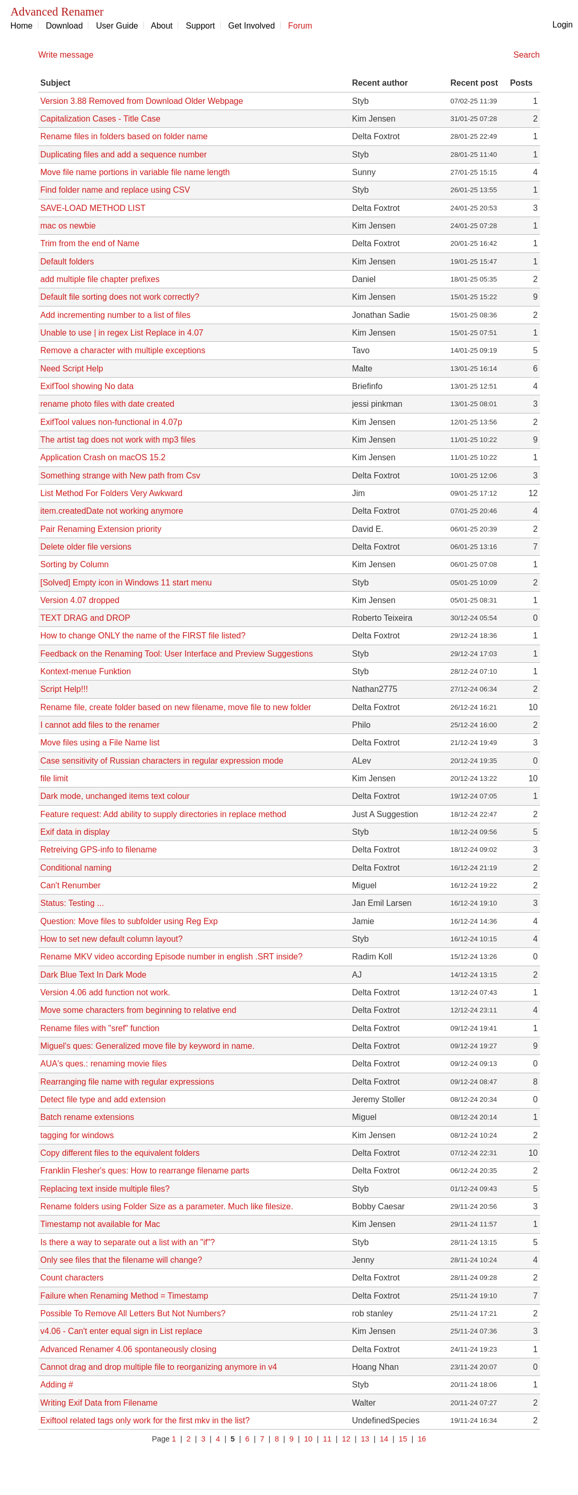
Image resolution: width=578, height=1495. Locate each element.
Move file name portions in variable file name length (135, 172)
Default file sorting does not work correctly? (120, 296)
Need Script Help (72, 368)
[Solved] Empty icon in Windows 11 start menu (126, 582)
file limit (54, 778)
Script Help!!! (64, 689)
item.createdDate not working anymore (112, 510)
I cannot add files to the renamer (100, 724)
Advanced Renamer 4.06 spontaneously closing (129, 1349)
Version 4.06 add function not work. (105, 992)
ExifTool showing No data (87, 386)
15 (403, 1439)
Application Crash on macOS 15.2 (103, 457)
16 (421, 1439)
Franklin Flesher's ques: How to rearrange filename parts (145, 1170)
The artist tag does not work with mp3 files (118, 439)
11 (327, 1439)
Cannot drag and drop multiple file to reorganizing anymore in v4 (159, 1367)
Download (64, 25)
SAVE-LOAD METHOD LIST (93, 208)
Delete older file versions (86, 546)
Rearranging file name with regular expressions (127, 1081)
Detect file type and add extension (103, 1099)
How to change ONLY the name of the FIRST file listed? (143, 635)
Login (563, 24)
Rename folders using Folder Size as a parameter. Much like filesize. (167, 1206)
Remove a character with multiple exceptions (123, 350)
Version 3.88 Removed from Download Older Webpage (142, 101)
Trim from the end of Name (90, 243)
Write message (66, 54)
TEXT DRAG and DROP (85, 617)
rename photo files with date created (108, 403)
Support (200, 25)
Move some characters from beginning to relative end (139, 1010)
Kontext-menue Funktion (86, 671)
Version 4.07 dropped (80, 600)
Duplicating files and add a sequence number (124, 154)
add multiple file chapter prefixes (100, 279)
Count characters (72, 1277)
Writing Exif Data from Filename (99, 1402)
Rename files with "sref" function (100, 1028)
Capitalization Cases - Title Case (101, 118)
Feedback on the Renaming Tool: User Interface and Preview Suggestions (177, 653)
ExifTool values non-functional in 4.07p (111, 422)
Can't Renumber (71, 885)
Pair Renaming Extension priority (101, 529)
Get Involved (251, 25)
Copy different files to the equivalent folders (120, 1153)
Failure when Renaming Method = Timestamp (124, 1295)
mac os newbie (68, 225)
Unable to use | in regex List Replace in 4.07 (122, 332)
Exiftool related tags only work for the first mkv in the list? (145, 1420)
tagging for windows (77, 1135)
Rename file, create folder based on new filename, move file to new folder (176, 707)
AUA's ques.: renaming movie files (104, 1063)
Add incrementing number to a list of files (116, 315)
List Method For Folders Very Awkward (112, 493)
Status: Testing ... (72, 903)
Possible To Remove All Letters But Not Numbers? (133, 1313)
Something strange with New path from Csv (121, 475)
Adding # (57, 1384)
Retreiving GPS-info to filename (99, 849)
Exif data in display (75, 831)
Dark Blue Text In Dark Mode (94, 974)
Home (21, 25)
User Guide (117, 25)
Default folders (67, 261)
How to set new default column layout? (112, 939)
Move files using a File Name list (100, 742)
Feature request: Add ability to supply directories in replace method (163, 814)
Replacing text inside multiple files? (105, 1188)
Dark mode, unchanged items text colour (115, 796)
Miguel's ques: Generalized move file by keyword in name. (148, 1046)
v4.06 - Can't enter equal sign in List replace (122, 1331)
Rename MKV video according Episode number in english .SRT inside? (172, 956)
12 (346, 1439)
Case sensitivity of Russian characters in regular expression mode (162, 760)
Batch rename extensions (88, 1117)
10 (308, 1439)
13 (365, 1439)
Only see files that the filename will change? (121, 1260)
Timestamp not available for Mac (101, 1224)
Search (527, 54)
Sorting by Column (75, 564)
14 (384, 1439)
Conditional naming (76, 867)
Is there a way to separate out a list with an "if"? (128, 1242)
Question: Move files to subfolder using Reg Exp (129, 921)
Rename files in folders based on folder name (124, 136)
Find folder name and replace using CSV (115, 189)
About (162, 25)
